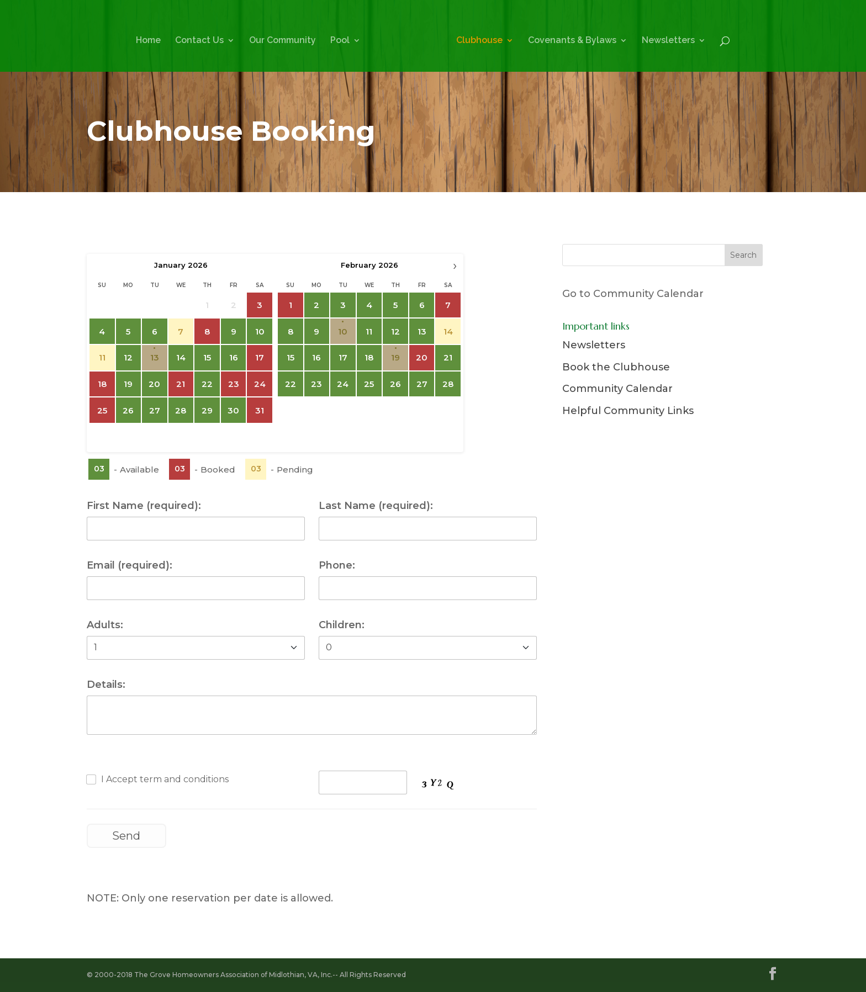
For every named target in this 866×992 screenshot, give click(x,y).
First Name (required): (144, 506)
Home (148, 40)
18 (369, 357)
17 (343, 357)
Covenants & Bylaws (572, 40)
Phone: (337, 565)
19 (128, 384)
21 (447, 357)
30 (233, 410)
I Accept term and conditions (165, 779)
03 (98, 469)
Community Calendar (617, 389)
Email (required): (129, 565)
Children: (342, 625)
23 (316, 384)
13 (154, 357)
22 (207, 384)
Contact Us (199, 40)
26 (128, 410)
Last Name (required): (376, 506)
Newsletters (668, 40)
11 (369, 331)
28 (180, 410)
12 (128, 357)
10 (259, 331)
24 (342, 384)
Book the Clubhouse (616, 367)
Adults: (105, 625)
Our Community (282, 40)
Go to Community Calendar (633, 294)
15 (207, 357)
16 (233, 357)
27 (154, 410)
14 (181, 357)
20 (154, 384)
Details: (106, 684)
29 (207, 410)
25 (369, 384)
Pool (340, 40)
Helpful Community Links (628, 411)
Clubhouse (479, 40)
